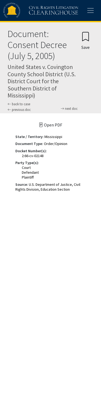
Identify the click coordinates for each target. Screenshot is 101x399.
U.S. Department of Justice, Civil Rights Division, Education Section (47, 187)
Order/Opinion (55, 143)
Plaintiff (28, 177)
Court (26, 167)
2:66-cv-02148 (33, 155)
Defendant (30, 172)
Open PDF (50, 125)
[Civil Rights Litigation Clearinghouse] (30, 10)
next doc (69, 109)
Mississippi (53, 136)
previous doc (19, 109)
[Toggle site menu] (90, 10)
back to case (19, 104)
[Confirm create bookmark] (85, 40)
